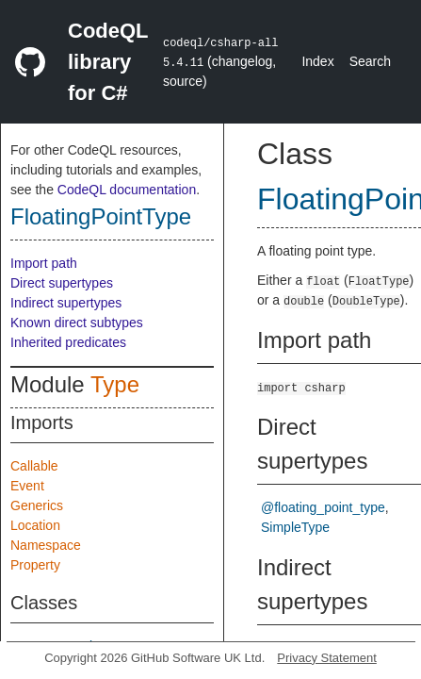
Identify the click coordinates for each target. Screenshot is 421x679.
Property (35, 564)
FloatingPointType (100, 216)
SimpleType (295, 527)
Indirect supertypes (65, 302)
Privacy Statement (327, 658)
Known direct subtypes (76, 322)
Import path (43, 263)
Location (35, 525)
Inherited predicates (68, 342)
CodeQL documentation (126, 189)
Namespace (45, 545)
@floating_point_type (323, 507)
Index (317, 61)
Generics (36, 505)
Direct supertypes (61, 282)
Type (114, 384)
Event (27, 485)
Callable (34, 465)
